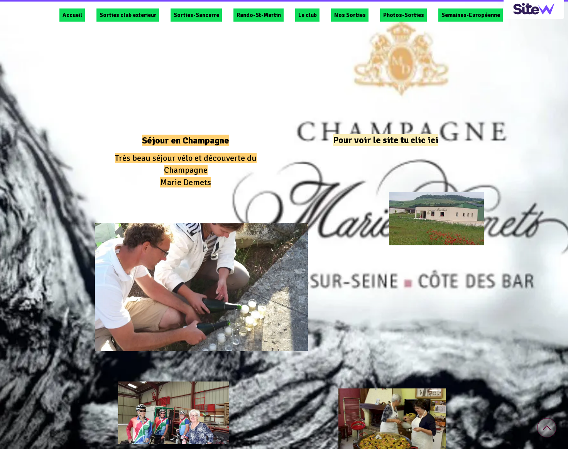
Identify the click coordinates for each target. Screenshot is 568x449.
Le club (307, 15)
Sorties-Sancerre (196, 15)
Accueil (72, 15)
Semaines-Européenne (470, 15)
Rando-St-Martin (259, 15)
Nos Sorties (350, 15)
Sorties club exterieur (128, 15)
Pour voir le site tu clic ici (385, 140)
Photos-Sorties (403, 15)
